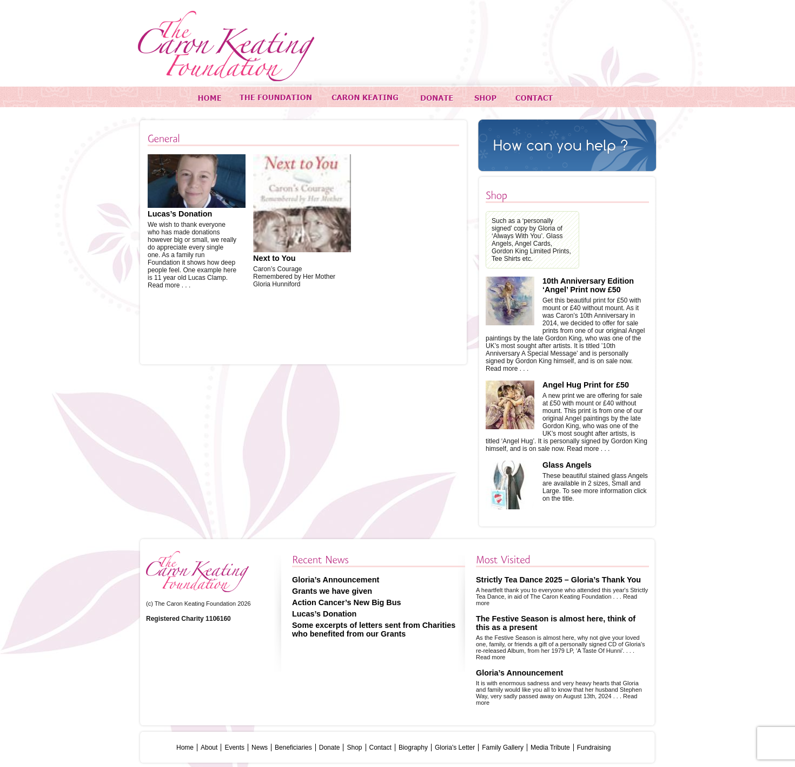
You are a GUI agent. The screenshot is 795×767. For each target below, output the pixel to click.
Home (185, 747)
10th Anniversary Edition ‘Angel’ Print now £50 (588, 285)
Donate (329, 747)
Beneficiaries (293, 747)
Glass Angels (567, 465)
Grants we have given (332, 591)
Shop (354, 747)
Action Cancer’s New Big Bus (346, 602)
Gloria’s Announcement (335, 579)
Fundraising (594, 747)
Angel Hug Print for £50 (585, 385)
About (209, 747)
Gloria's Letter (455, 747)
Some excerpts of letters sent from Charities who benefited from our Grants (373, 629)
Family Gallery (503, 747)
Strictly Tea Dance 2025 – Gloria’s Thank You (558, 579)
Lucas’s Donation (180, 213)
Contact (380, 747)
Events (234, 747)
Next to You (274, 258)
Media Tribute (550, 747)
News (259, 747)
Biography (413, 747)
